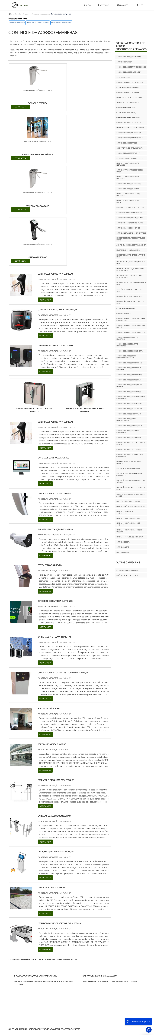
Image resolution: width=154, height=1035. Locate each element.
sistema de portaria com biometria (129, 537)
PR (45, 971)
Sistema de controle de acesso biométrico (128, 195)
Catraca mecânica (123, 77)
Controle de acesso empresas (128, 118)
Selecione (14, 971)
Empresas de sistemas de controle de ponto (130, 239)
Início (87, 5)
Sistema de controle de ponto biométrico (127, 178)
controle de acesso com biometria (129, 351)
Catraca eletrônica (124, 62)
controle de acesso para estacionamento (126, 420)
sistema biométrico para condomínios (130, 506)
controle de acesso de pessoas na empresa (129, 386)
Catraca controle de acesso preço (130, 158)
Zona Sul (50, 993)
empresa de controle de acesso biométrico (128, 463)
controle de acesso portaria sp (128, 438)
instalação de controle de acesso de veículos (130, 481)
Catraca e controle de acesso (128, 570)
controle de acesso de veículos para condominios (130, 398)
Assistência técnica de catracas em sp (131, 245)
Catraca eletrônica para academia (130, 138)
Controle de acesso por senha (128, 153)
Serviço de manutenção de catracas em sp (130, 263)
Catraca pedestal (123, 542)
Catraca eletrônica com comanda (129, 218)
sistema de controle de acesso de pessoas (129, 531)
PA (94, 971)
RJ (22, 971)
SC (51, 971)
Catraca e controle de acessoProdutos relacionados (131, 46)
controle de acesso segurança (128, 450)
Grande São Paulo (74, 993)
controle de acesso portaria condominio (127, 432)
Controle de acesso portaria (127, 92)
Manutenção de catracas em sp (128, 250)
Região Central (16, 993)
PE (62, 971)
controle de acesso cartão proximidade (127, 345)
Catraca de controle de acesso (128, 87)
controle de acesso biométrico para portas (130, 326)
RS (56, 971)
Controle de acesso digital (126, 107)
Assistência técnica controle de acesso (129, 290)
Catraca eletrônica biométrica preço (131, 233)
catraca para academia (17, 23)
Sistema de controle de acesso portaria (128, 202)
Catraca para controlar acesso (129, 213)
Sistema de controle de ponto (127, 102)
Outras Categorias (128, 562)
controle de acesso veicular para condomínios (129, 456)
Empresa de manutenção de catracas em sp (130, 256)
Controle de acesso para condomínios (131, 67)
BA (67, 971)
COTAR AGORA (21, 106)
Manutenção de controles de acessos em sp (131, 283)
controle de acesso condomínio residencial (128, 369)
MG (28, 971)
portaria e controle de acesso (128, 501)
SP (39, 971)
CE (73, 971)
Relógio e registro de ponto (127, 575)
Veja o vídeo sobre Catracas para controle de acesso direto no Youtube (110, 828)
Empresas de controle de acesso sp (130, 128)
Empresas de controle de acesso (129, 97)
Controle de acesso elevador (127, 189)
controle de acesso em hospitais (129, 409)
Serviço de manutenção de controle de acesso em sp (130, 277)
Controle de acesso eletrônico (128, 184)
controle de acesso (124, 313)
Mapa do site (131, 1015)
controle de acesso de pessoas (61, 23)
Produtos (122, 5)
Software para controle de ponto (129, 148)
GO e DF (80, 971)
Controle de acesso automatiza (128, 72)
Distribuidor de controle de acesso (38, 23)
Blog (140, 5)
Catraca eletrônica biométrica (128, 133)
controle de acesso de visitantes (129, 404)
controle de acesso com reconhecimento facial (126, 357)
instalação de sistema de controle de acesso (130, 495)
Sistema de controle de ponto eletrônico (127, 164)
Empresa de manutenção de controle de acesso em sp (130, 270)
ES (34, 971)
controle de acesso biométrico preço (131, 332)
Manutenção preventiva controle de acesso (130, 302)
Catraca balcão (122, 547)
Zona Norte (28, 993)
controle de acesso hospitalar (128, 414)
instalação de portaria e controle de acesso (130, 488)
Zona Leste (60, 993)
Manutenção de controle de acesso (130, 296)
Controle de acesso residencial (128, 123)
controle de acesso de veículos (128, 392)
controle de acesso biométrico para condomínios (130, 319)
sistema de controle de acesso (128, 518)
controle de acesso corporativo (129, 375)
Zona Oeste (40, 993)
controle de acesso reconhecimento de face (130, 444)
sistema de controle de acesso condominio (128, 524)
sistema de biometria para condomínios (126, 512)
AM (88, 971)
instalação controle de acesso (128, 469)
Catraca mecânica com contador (129, 223)
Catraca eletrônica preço (126, 113)
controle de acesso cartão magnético (127, 338)
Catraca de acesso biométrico (128, 228)
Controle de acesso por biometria (129, 82)
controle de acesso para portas (129, 426)
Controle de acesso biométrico (128, 57)
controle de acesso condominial (129, 363)
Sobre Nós (103, 5)
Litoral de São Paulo (90, 993)
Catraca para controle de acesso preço (129, 171)
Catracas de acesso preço (126, 143)
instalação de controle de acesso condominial (129, 474)
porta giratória (122, 552)
